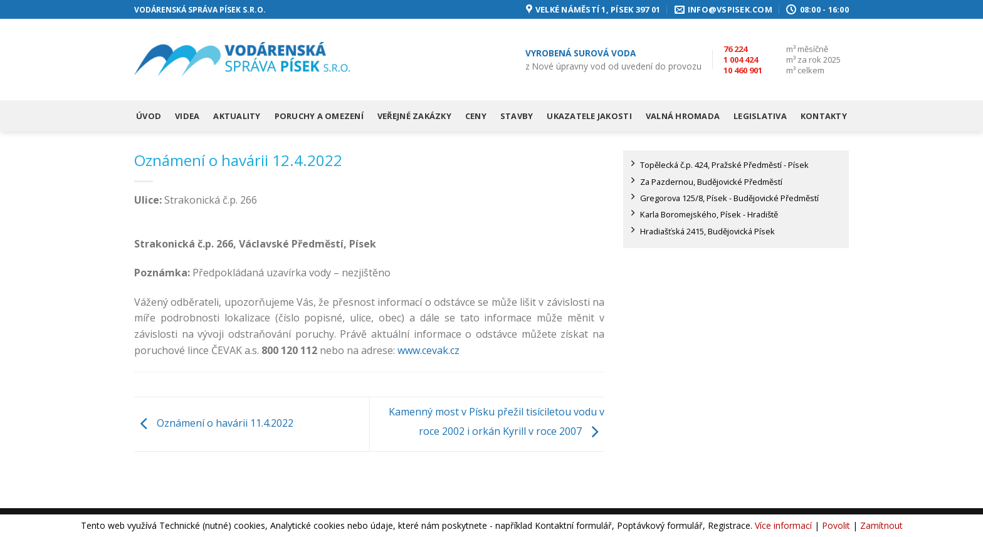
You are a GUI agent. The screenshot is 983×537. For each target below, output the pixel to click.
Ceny (475, 116)
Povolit (836, 525)
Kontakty (824, 116)
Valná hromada (683, 116)
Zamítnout (881, 525)
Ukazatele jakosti (589, 116)
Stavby (517, 116)
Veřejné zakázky (414, 116)
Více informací (783, 525)
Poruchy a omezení (319, 116)
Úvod (148, 116)
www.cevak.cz (428, 350)
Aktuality (236, 116)
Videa (187, 116)
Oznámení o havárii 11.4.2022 (213, 423)
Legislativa (760, 116)
